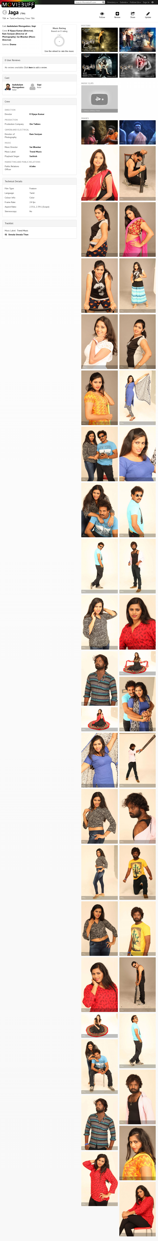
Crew (7, 101)
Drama (13, 44)
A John (32, 166)
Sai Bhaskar (35, 147)
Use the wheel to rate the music (59, 51)
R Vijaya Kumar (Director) (20, 30)
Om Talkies (34, 124)
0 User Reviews (12, 60)
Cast (7, 77)
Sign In (146, 2)
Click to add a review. (35, 67)
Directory (112, 2)
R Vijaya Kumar (36, 114)
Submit (124, 2)
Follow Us (135, 2)
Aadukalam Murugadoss (19, 26)
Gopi (33, 26)
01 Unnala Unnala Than (16, 234)
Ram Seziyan (35, 134)
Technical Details (13, 181)
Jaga (13, 12)
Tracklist (9, 223)
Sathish (33, 156)
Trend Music (35, 151)
